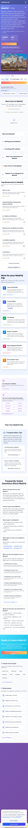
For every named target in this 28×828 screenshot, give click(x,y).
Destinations (7, 75)
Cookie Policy (19, 816)
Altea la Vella (8, 405)
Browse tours (14, 82)
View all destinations (8, 682)
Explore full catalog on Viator (10, 47)
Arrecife (8, 408)
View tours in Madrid (14, 267)
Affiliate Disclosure (7, 817)
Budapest (17, 674)
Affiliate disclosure (19, 50)
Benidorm (20, 411)
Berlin (11, 674)
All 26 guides (5, 90)
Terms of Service (17, 817)
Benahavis (8, 411)
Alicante (8, 403)
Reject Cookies (14, 820)
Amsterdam (13, 671)
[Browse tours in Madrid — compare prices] (14, 62)
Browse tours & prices (9, 43)
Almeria (20, 403)
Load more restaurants (14, 263)
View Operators (6, 388)
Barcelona (20, 408)
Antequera (20, 405)
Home (2, 75)
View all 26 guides (7, 737)
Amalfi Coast (5, 671)
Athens (21, 671)
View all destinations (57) (7, 413)
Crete (24, 674)
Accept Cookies (14, 824)
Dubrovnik (4, 677)
